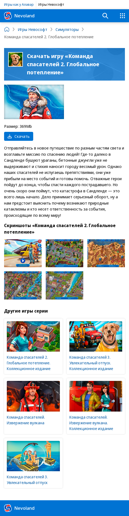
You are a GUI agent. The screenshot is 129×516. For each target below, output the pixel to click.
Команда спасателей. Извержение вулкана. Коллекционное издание (91, 423)
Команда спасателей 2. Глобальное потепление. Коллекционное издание (29, 363)
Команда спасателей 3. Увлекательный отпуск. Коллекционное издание (91, 363)
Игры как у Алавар (19, 4)
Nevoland (19, 16)
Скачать (19, 136)
